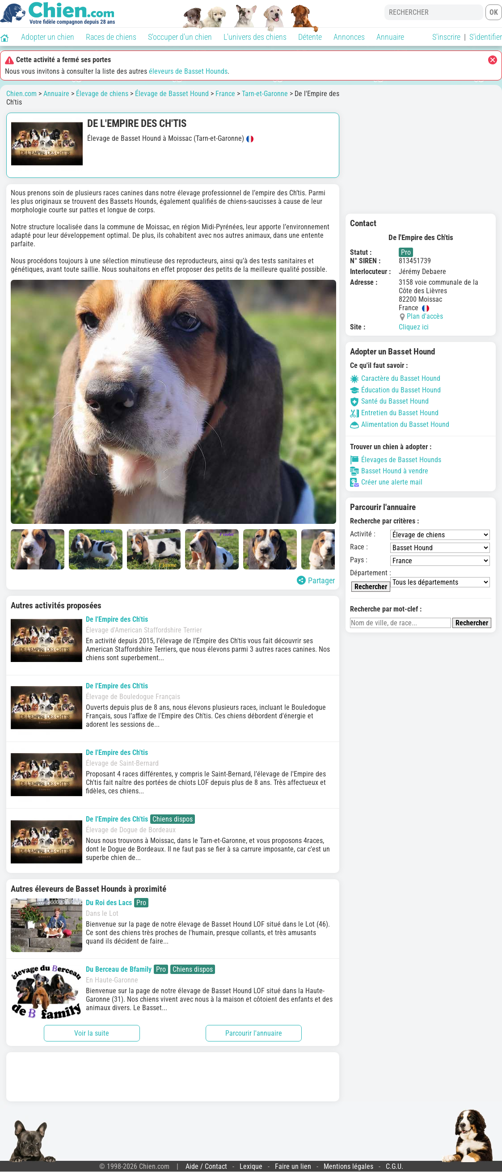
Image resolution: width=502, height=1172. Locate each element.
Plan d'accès (425, 316)
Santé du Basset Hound (389, 401)
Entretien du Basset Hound (394, 413)
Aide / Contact (206, 1166)
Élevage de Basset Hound (172, 93)
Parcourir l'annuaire (253, 1033)
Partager (316, 580)
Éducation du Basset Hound (395, 390)
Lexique (251, 1166)
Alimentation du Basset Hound (399, 424)
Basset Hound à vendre (389, 471)
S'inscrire (446, 37)
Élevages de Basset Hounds (395, 459)
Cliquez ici (414, 327)
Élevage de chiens (102, 93)
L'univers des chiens (255, 37)
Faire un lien (293, 1166)
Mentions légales (348, 1166)
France (225, 93)
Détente (310, 37)
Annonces (349, 37)
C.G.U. (394, 1166)
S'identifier (485, 37)
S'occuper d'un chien (180, 37)
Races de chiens (111, 37)
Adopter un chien (47, 37)
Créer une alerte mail (386, 482)
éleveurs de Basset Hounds (188, 71)
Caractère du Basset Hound (395, 378)
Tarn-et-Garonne (265, 93)
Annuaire (390, 37)
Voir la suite (91, 1033)
